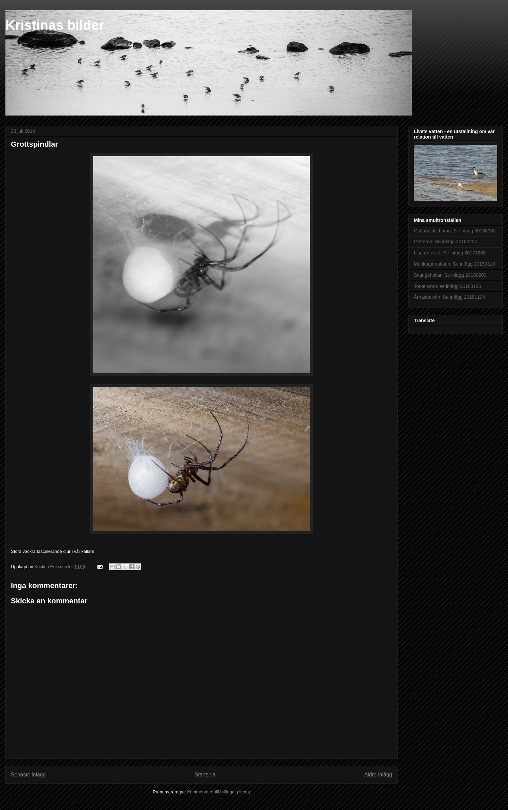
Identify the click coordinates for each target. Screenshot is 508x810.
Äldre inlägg (378, 774)
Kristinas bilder (54, 25)
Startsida (205, 774)
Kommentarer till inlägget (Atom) (218, 791)
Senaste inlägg (28, 774)
